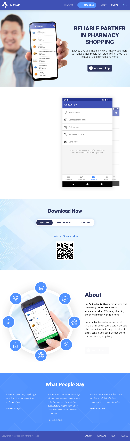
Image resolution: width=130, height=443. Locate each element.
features (68, 5)
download (89, 5)
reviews (114, 5)
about (104, 5)
